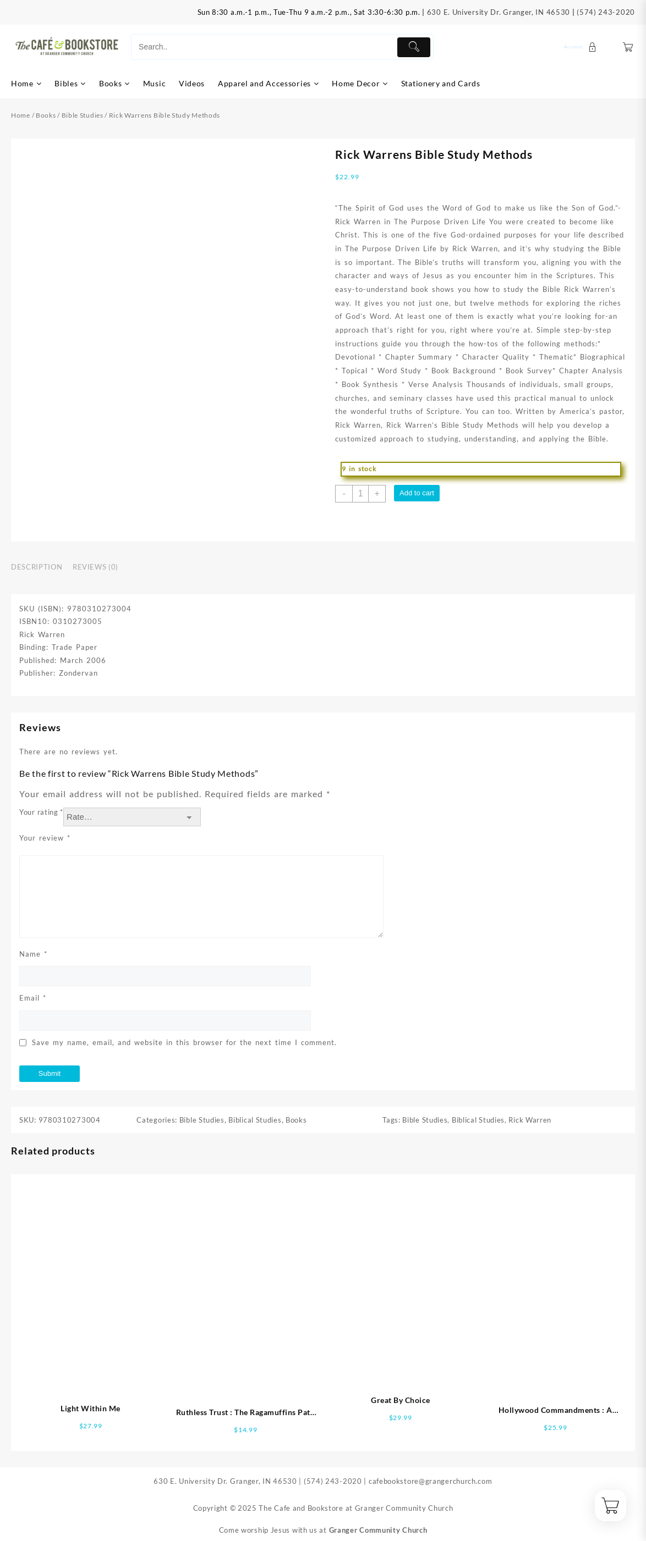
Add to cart (416, 493)
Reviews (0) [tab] (95, 566)
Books (46, 115)
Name (33, 953)
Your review (44, 837)
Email (32, 997)
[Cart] (628, 47)
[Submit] (414, 47)
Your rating (41, 812)
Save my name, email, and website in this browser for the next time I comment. (184, 1042)
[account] (581, 47)
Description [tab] (36, 566)
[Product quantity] (360, 493)
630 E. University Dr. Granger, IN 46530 (498, 12)
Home (20, 115)
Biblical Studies (254, 1119)
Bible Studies (82, 115)
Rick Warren (529, 1119)
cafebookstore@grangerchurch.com (430, 1481)
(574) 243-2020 (606, 12)
